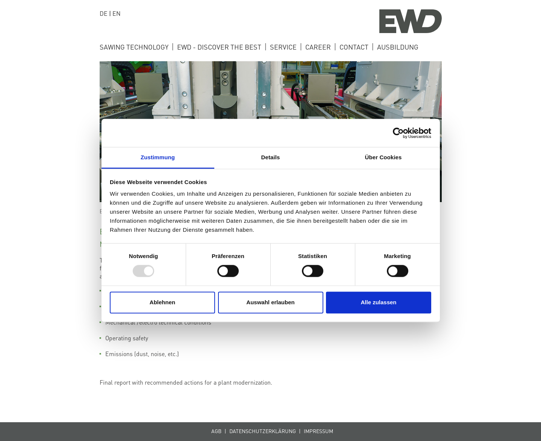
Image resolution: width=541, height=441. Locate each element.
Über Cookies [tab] (383, 157)
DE (104, 13)
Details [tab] (270, 157)
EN (116, 13)
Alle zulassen (378, 302)
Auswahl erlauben (270, 302)
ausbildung (397, 46)
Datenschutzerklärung (262, 430)
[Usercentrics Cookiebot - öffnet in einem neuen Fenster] (398, 133)
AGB (216, 430)
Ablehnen (162, 302)
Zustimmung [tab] (158, 157)
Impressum (318, 430)
